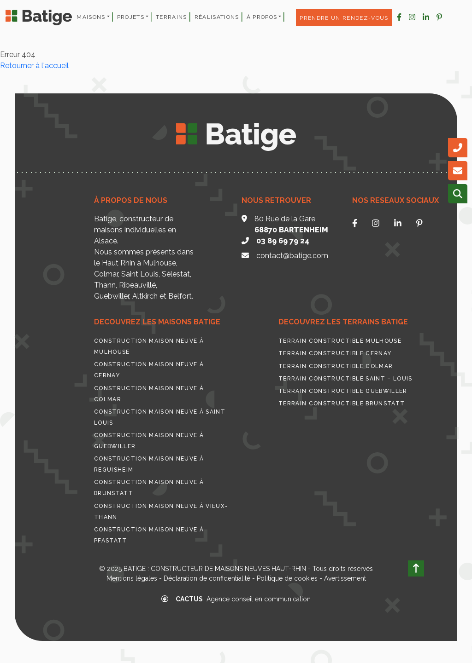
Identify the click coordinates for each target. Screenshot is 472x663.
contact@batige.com (292, 255)
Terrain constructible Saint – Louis (345, 378)
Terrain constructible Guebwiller (342, 391)
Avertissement (345, 578)
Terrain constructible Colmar (335, 366)
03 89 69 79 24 (282, 240)
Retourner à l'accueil (34, 65)
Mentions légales (131, 578)
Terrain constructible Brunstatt (341, 403)
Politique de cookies (287, 578)
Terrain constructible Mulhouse (339, 341)
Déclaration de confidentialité (207, 578)
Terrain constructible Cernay (334, 353)
